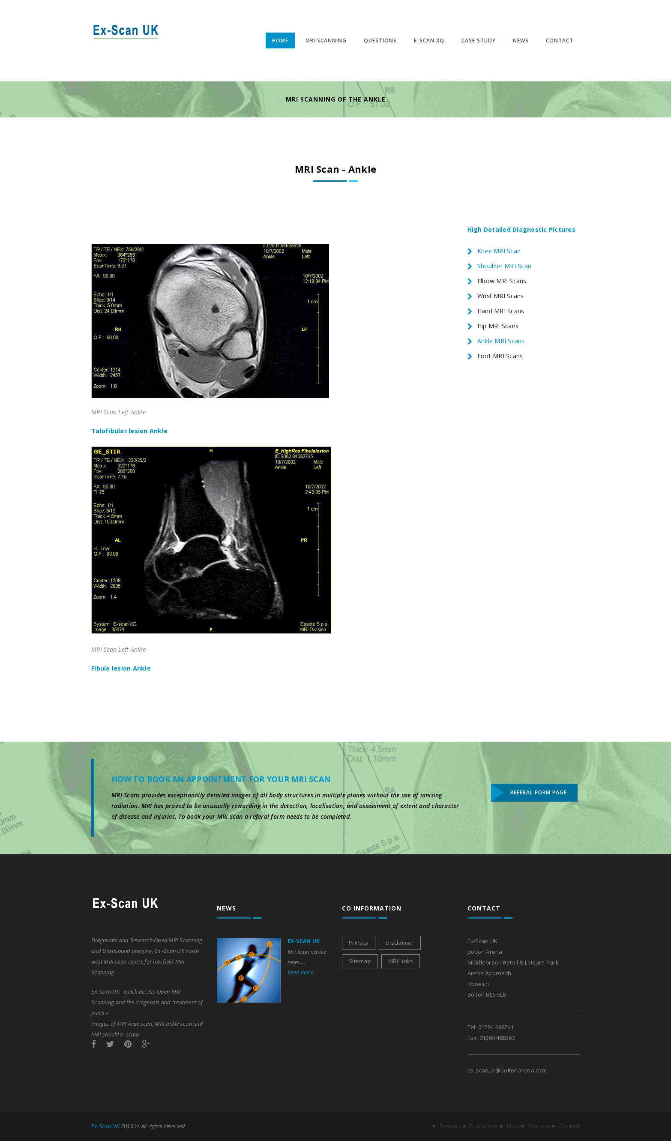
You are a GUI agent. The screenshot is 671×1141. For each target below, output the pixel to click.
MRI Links (400, 961)
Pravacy (450, 1126)
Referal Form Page (538, 792)
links (513, 1126)
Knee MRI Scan (499, 251)
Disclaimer (400, 942)
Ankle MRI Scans (501, 341)
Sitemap (360, 961)
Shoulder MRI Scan (504, 266)
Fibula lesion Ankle (121, 668)
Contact (569, 1126)
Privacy (358, 942)
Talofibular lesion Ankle (129, 431)
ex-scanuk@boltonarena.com (507, 1070)
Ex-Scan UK (304, 941)
